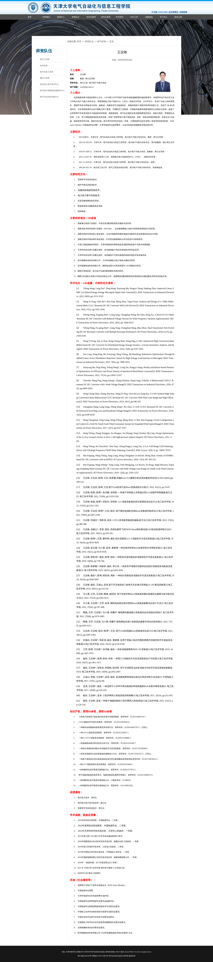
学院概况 (46, 17)
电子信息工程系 (46, 72)
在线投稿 (183, 12)
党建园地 (149, 17)
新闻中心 (61, 17)
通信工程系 (44, 78)
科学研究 (119, 17)
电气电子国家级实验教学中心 (52, 90)
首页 (30, 17)
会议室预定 (173, 12)
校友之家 (178, 17)
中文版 (154, 12)
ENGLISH (163, 12)
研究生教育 (106, 17)
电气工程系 (44, 59)
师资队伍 (75, 17)
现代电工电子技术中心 (49, 84)
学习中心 (163, 17)
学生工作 (134, 17)
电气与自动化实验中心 (49, 97)
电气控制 (101, 41)
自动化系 (44, 65)
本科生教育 (91, 17)
